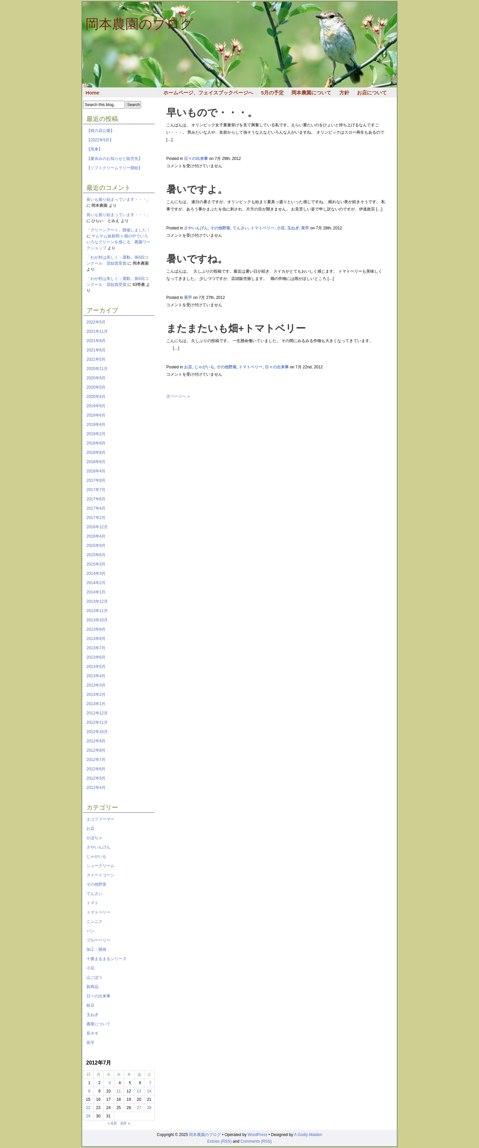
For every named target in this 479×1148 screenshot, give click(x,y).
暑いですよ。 (197, 189)
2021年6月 (95, 350)
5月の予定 (272, 92)
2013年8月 (95, 638)
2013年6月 (95, 657)
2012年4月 (95, 787)
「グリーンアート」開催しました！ (118, 230)
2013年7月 (95, 648)
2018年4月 (95, 471)
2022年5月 (95, 322)
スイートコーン (100, 875)
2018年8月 (95, 452)
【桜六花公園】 (100, 130)
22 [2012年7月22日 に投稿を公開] (88, 1107)
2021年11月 (97, 331)
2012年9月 (95, 741)
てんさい (94, 893)
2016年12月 (97, 527)
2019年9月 (95, 406)
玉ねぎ (92, 1014)
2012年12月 (97, 713)
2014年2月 (95, 582)
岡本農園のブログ (139, 24)
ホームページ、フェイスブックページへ (208, 92)
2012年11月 (97, 722)
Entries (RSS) (219, 1141)
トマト (92, 903)
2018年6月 (95, 461)
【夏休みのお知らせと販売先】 (114, 158)
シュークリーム (100, 865)
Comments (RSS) (256, 1141)
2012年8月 (95, 750)
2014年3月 (95, 573)
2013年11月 (97, 610)
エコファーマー (100, 819)
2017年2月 (95, 517)
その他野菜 (96, 884)
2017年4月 (95, 508)
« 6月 (112, 1123)
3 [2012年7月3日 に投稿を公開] (109, 1083)
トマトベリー (98, 912)
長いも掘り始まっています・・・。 (118, 199)
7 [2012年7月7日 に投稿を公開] (150, 1083)
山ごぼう (94, 977)
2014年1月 (95, 592)
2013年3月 (95, 685)
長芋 (90, 1042)
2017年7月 (95, 489)
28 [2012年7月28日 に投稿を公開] (149, 1107)
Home (92, 92)
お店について (372, 92)
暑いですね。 (197, 258)
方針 (344, 92)
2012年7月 (95, 759)
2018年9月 (95, 443)
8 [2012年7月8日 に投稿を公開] (89, 1091)
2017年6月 (95, 499)
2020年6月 (95, 378)
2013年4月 (95, 676)
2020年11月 (97, 368)
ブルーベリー (98, 940)
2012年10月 (97, 731)
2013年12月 (97, 601)
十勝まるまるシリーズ (106, 959)
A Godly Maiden (308, 1134)
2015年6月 (95, 555)
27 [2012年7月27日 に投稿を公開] (139, 1107)
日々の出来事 (98, 996)
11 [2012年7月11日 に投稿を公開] (118, 1091)
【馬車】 (94, 149)
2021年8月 (95, 340)
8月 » (125, 1123)
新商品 (92, 986)
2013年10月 (97, 620)
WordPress (257, 1134)
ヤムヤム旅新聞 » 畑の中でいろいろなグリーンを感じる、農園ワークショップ (118, 242)
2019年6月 (95, 415)
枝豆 (90, 1005)
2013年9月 (95, 629)
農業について (98, 1024)
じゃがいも (96, 856)
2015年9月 (95, 545)
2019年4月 (95, 424)
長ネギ (92, 1033)
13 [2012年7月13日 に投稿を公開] (139, 1091)
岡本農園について (311, 92)
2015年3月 (95, 564)
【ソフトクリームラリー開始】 (114, 168)
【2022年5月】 (99, 140)
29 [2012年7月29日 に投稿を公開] (88, 1116)
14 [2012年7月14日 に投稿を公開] (149, 1091)
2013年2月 (95, 694)
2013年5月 (95, 666)
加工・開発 (96, 949)
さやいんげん (98, 847)
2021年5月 (95, 359)
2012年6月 (95, 769)
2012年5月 (95, 778)
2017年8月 (95, 480)
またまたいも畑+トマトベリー (236, 328)
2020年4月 (95, 396)
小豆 (90, 968)
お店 (90, 828)
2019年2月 (95, 434)
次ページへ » (178, 396)
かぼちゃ (94, 837)
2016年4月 (95, 536)
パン (90, 931)
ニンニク (94, 921)
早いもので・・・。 (211, 112)
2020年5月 (95, 387)
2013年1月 (95, 704)
